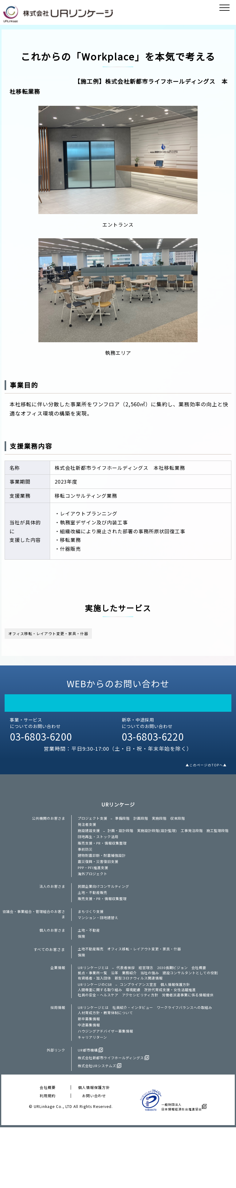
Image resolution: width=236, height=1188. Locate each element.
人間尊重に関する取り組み (102, 1039)
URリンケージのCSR (97, 1032)
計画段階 (145, 827)
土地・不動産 (90, 968)
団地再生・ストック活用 (100, 857)
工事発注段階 (200, 843)
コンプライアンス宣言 (143, 1032)
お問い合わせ (94, 1156)
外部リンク (55, 1111)
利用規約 (47, 1156)
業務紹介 (133, 1018)
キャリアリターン (93, 1097)
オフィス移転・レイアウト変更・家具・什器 (63, 635)
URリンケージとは (94, 1011)
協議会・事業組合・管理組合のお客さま (33, 950)
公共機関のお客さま (47, 827)
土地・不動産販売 (94, 924)
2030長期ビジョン (179, 1011)
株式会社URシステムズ (98, 1127)
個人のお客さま (51, 968)
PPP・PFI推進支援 (95, 895)
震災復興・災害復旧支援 (100, 888)
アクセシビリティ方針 (145, 1046)
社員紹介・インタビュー (137, 1060)
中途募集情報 (90, 1082)
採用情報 (57, 1060)
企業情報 (57, 1011)
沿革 (117, 1018)
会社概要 (208, 1011)
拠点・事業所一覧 (94, 1018)
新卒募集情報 (90, 1074)
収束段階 (184, 827)
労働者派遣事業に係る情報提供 (196, 1046)
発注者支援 (88, 835)
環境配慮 (137, 1039)
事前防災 (86, 872)
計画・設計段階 (123, 843)
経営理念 (151, 1011)
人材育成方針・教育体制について (108, 1067)
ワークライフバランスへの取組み (192, 1060)
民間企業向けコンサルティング (105, 917)
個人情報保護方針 (183, 1032)
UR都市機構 (88, 1111)
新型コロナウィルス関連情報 (143, 1025)
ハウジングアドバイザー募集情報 (108, 1089)
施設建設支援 (90, 843)
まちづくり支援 (92, 946)
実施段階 (165, 827)
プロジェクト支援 (94, 827)
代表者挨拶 (129, 1011)
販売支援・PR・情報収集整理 (104, 865)
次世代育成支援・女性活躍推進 (177, 1039)
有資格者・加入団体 (96, 1025)
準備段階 (125, 827)
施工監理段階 (90, 850)
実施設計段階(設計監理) (162, 843)
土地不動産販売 (92, 990)
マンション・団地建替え (100, 954)
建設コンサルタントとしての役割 (198, 1018)
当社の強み (155, 1018)
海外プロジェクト (94, 903)
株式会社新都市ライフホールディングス (113, 1119)
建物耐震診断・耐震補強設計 (104, 880)
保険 (82, 976)
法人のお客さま (51, 917)
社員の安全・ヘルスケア (100, 1046)
